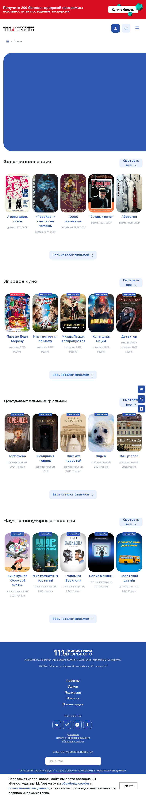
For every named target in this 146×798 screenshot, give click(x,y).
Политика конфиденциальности (73, 738)
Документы (73, 734)
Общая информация (73, 741)
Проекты (72, 680)
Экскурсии (73, 692)
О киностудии (73, 704)
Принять (128, 786)
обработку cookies (76, 783)
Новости (73, 698)
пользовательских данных (29, 788)
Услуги (73, 686)
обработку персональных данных (103, 770)
